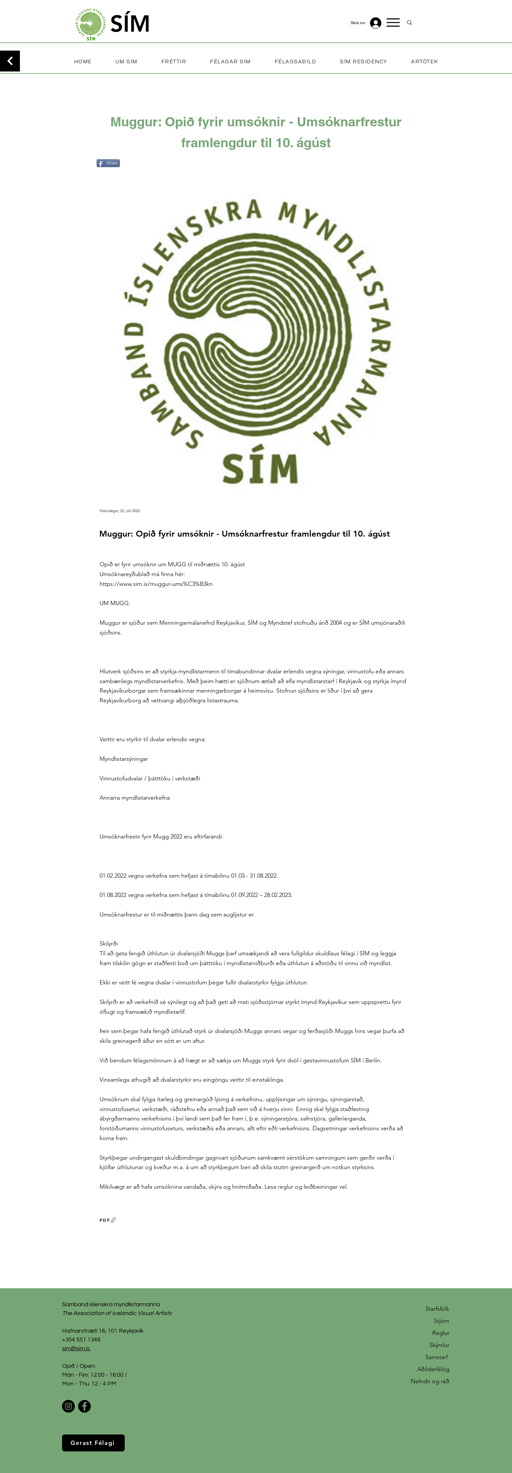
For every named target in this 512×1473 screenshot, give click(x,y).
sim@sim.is (76, 1348)
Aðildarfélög (433, 1369)
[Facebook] (84, 1406)
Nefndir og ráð (430, 1381)
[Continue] (10, 61)
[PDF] (108, 1220)
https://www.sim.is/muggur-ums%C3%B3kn (156, 584)
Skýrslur (439, 1345)
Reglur (440, 1333)
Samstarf (437, 1357)
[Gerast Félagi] (93, 1442)
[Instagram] (68, 1406)
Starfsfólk (437, 1308)
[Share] (108, 163)
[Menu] (393, 22)
